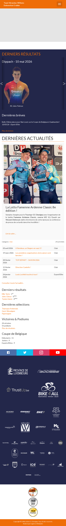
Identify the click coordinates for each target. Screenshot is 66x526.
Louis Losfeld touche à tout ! (27, 274)
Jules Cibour (7, 296)
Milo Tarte (6, 294)
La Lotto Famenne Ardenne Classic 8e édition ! (31, 208)
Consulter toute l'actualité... (13, 283)
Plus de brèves (7, 131)
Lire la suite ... (11, 234)
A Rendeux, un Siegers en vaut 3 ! (29, 248)
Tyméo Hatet (7, 299)
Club (10, 242)
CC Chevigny (33, 521)
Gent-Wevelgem (8, 311)
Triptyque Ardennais (10, 308)
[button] (3, 83)
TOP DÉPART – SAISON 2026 (27, 260)
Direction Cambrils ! (23, 267)
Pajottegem (6, 314)
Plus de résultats (8, 328)
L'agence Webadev (37, 524)
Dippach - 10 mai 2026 (17, 61)
